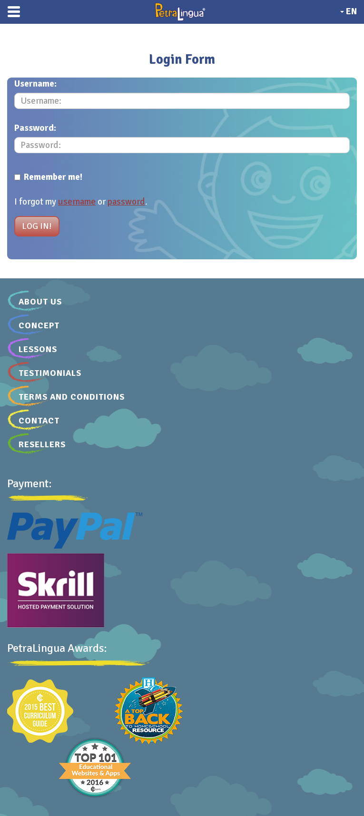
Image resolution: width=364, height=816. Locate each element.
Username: (35, 83)
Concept (39, 325)
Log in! (37, 226)
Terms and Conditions (72, 397)
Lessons (38, 349)
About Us (40, 301)
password (126, 201)
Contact (39, 420)
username (77, 201)
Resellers (42, 444)
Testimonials (50, 373)
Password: (35, 128)
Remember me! (48, 177)
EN (348, 11)
